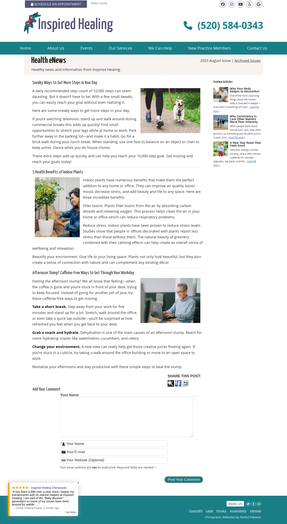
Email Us (235, 504)
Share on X (171, 386)
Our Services (120, 48)
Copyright (195, 511)
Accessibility (238, 511)
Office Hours (99, 3)
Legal (209, 511)
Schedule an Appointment (56, 4)
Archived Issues (248, 60)
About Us (55, 48)
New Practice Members (209, 48)
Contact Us (257, 48)
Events (87, 48)
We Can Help (160, 48)
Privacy (221, 511)
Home (25, 48)
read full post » (237, 137)
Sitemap (255, 511)
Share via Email (185, 386)
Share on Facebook (178, 386)
